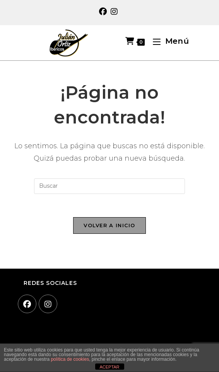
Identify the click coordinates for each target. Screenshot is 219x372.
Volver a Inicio (109, 225)
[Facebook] (27, 304)
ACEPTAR (109, 367)
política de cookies (70, 359)
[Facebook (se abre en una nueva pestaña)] (104, 11)
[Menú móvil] (168, 41)
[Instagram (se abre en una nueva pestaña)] (114, 11)
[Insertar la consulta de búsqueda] (109, 186)
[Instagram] (48, 304)
